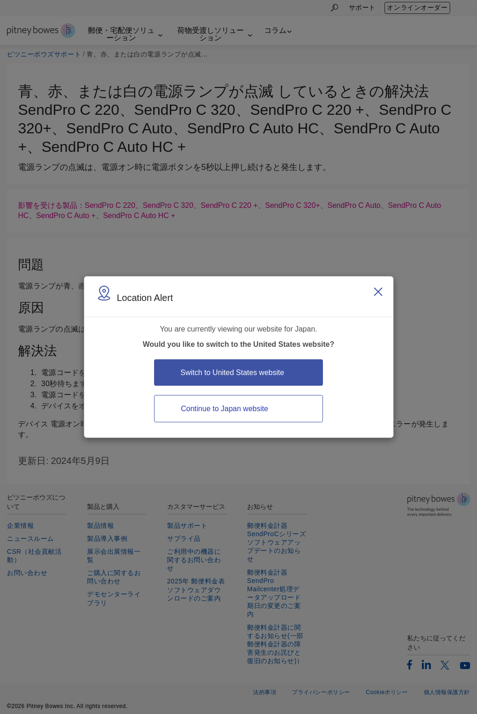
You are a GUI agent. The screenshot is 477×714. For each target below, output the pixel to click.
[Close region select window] (378, 291)
